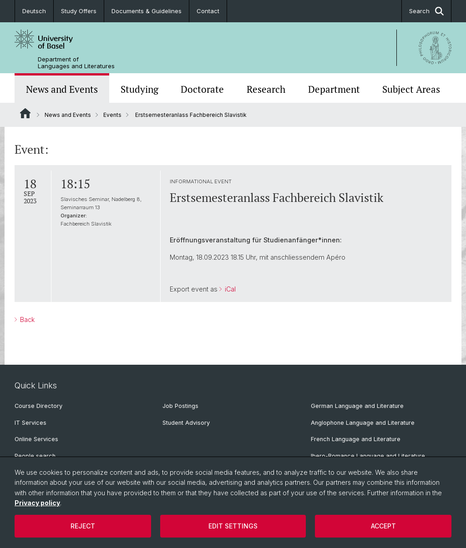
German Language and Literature (357, 405)
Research (266, 89)
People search (35, 455)
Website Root (25, 113)
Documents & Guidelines (146, 11)
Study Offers (78, 11)
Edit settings (233, 526)
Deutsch (34, 11)
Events (112, 114)
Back (26, 319)
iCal (229, 289)
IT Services (30, 422)
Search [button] (426, 11)
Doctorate (202, 89)
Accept (383, 526)
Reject (83, 526)
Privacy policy (37, 503)
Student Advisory (186, 422)
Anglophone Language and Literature (363, 422)
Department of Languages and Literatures (76, 63)
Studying (139, 89)
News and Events (62, 89)
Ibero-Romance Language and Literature (368, 455)
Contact (208, 11)
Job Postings (180, 405)
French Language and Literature (355, 439)
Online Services (36, 439)
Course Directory (38, 405)
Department (334, 89)
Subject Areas (411, 89)
